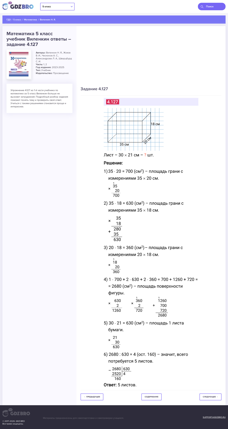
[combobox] (212, 6)
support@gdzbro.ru (214, 417)
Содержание (151, 397)
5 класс (46, 6)
